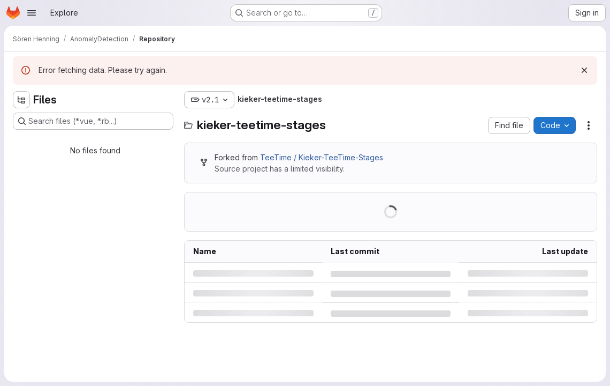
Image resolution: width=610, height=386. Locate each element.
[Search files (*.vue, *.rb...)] (93, 121)
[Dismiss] (584, 70)
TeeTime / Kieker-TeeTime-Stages (321, 157)
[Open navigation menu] (31, 12)
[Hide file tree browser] (21, 99)
